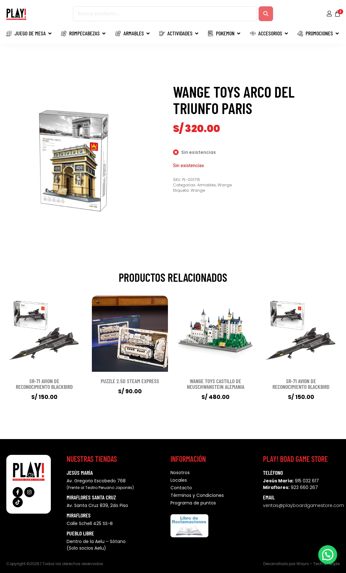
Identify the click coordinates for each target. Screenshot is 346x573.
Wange (225, 185)
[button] (327, 554)
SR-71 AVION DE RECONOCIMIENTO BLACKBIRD (44, 383)
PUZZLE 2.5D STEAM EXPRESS (130, 380)
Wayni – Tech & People (318, 563)
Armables (206, 185)
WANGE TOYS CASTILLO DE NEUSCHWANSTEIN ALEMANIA (215, 383)
